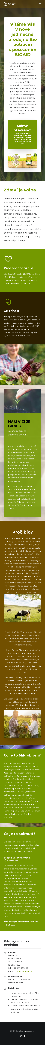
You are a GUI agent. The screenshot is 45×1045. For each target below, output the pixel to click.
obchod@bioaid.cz (23, 971)
